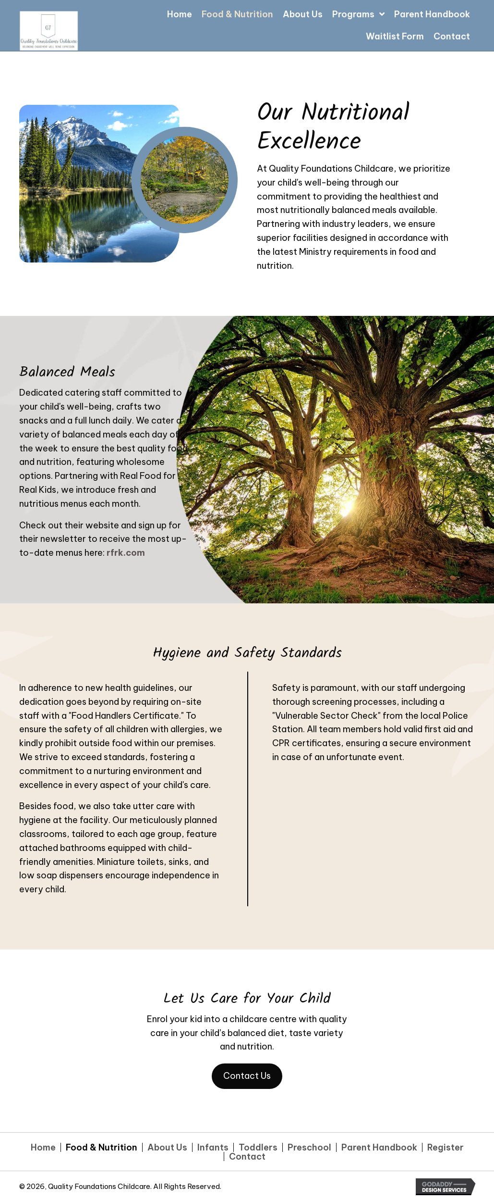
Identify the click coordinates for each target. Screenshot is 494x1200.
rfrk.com (126, 552)
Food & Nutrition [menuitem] (101, 1147)
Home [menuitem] (43, 1147)
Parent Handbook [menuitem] (379, 1147)
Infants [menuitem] (213, 1147)
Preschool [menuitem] (309, 1147)
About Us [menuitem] (167, 1147)
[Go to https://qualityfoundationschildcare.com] (115, 29)
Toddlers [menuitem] (258, 1147)
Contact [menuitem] (247, 1156)
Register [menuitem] (445, 1147)
